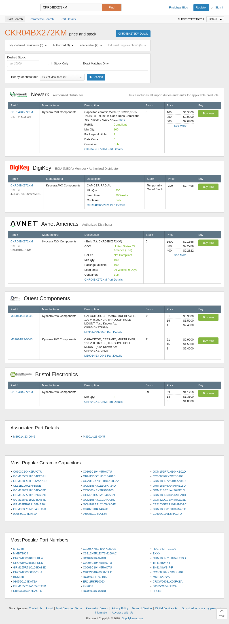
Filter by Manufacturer (23, 77)
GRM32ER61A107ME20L (30, 504)
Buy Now (208, 113)
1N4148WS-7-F (163, 567)
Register (201, 7)
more (122, 119)
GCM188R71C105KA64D (99, 504)
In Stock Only (57, 63)
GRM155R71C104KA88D (29, 567)
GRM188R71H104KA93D (169, 558)
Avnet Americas (61, 224)
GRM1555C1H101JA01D (99, 476)
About (49, 608)
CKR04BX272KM (22, 112)
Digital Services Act (166, 608)
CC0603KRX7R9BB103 (98, 490)
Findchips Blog (178, 7)
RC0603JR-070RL (95, 591)
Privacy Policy (120, 608)
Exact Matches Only (93, 63)
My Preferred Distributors (29, 45)
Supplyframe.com (132, 618)
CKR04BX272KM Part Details (103, 149)
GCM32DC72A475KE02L (169, 499)
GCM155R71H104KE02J (29, 476)
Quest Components (42, 298)
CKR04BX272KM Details (133, 33)
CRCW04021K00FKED (28, 562)
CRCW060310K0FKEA (28, 558)
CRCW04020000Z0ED (97, 572)
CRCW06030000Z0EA (27, 572)
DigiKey (64, 168)
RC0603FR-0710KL (95, 577)
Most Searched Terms (69, 608)
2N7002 (88, 586)
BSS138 (18, 577)
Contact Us (35, 608)
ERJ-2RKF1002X (94, 581)
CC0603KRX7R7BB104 (168, 476)
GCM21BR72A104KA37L (99, 495)
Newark (46, 94)
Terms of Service (142, 608)
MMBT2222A (161, 577)
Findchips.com (19, 7)
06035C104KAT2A (95, 513)
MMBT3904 (20, 553)
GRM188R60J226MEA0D (169, 495)
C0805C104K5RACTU (97, 471)
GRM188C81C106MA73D (169, 509)
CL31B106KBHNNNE (27, 485)
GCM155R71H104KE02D (169, 471)
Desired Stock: (23, 61)
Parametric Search (97, 608)
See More (180, 125)
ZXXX (156, 553)
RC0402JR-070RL (95, 558)
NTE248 (18, 548)
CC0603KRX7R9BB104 (168, 572)
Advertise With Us (122, 612)
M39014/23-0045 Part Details (103, 332)
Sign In (219, 7)
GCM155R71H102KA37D (29, 495)
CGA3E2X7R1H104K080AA (101, 481)
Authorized (64, 45)
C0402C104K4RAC (95, 509)
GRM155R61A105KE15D (29, 586)
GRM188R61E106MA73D (30, 481)
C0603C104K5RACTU (27, 471)
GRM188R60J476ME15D (169, 485)
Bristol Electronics (46, 374)
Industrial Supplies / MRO (128, 45)
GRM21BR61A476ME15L (169, 490)
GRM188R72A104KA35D (169, 481)
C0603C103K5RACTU (167, 513)
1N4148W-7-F (162, 562)
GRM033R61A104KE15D (29, 509)
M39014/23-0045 (21, 316)
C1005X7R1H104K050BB (100, 548)
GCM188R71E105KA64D (99, 485)
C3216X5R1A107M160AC (170, 504)
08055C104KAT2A (25, 513)
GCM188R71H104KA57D (29, 490)
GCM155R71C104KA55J (99, 499)
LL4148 (157, 591)
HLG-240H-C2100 (164, 548)
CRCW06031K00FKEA (168, 581)
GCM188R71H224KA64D (29, 499)
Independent (91, 45)
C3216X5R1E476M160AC (100, 553)
